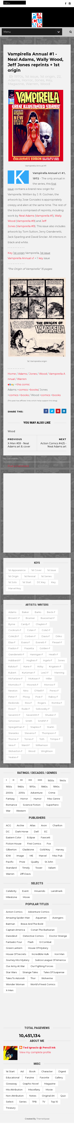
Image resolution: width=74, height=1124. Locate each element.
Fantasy (10, 799)
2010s (22, 793)
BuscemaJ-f (48, 619)
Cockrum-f (15, 631)
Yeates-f (14, 758)
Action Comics (14, 912)
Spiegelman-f (33, 727)
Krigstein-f (15, 673)
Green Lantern (14, 948)
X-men (9, 991)
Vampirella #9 (38, 222)
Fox (49, 844)
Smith (45, 721)
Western (21, 811)
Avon (44, 826)
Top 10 (54, 1102)
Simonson (31, 721)
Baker (25, 613)
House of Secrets (16, 955)
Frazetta (29, 649)
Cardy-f (25, 625)
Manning (27, 679)
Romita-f (28, 709)
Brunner (30, 619)
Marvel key (15, 589)
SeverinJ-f (34, 715)
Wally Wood (20, 222)
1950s (9, 787)
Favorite (44, 1078)
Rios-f (57, 703)
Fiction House (13, 844)
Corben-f (30, 637)
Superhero (52, 805)
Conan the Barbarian (43, 930)
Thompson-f (16, 739)
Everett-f (41, 643)
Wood (45, 86)
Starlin (12, 734)
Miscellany (34, 1090)
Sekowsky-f (16, 715)
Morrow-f (31, 691)
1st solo (13, 583)
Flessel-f (57, 643)
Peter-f (43, 697)
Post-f (12, 703)
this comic (23, 385)
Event (25, 892)
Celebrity (11, 892)
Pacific (10, 862)
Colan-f (31, 631)
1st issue (31, 79)
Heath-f (53, 655)
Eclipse (31, 838)
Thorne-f (34, 739)
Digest (62, 1072)
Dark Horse (21, 832)
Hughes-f (32, 661)
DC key (41, 583)
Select (9, 1102)
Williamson (58, 746)
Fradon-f (14, 649)
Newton (47, 691)
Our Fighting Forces (42, 967)
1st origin (47, 79)
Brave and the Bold (32, 924)
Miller (29, 685)
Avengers (57, 918)
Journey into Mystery (17, 960)
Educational (12, 1078)
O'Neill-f (13, 697)
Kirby (53, 667)
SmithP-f (14, 727)
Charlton (57, 826)
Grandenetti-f (16, 655)
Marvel (43, 856)
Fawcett (45, 838)
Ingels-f (47, 661)
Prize (22, 862)
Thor (33, 979)
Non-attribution (15, 1096)
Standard (11, 868)
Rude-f (56, 709)
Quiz (63, 1096)
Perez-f (28, 697)
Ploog (56, 697)
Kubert (30, 673)
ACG (8, 826)
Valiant (52, 868)
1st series (46, 577)
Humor (38, 799)
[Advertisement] (37, 514)
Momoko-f (44, 685)
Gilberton (11, 850)
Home (12, 374)
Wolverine (47, 979)
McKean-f (14, 685)
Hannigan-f (36, 655)
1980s (44, 787)
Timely (26, 868)
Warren (32, 86)
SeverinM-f (52, 715)
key (41, 259)
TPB (34, 1102)
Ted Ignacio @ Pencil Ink (39, 1048)
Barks (38, 613)
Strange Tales (30, 973)
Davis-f (46, 637)
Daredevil (11, 936)
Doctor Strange (58, 936)
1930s (51, 781)
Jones (39, 82)
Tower (38, 868)
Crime (51, 793)
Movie (26, 898)
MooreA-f (14, 691)
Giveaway (11, 1084)
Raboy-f (26, 703)
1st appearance (17, 571)
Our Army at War (15, 967)
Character (47, 1072)
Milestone (11, 898)
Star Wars (11, 973)
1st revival (30, 577)
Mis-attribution (14, 1090)
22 (59, 79)
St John (49, 862)
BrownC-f (14, 619)
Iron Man (59, 955)
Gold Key (45, 850)
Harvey (60, 850)
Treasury (11, 1108)
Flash (31, 942)
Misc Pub (57, 856)
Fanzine (29, 1078)
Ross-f (42, 709)
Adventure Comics (38, 912)
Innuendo (39, 892)
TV (43, 1102)
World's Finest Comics (42, 985)
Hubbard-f (15, 661)
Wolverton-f (16, 752)
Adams (14, 82)
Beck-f (51, 613)
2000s (9, 793)
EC (45, 832)
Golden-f (45, 649)
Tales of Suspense (54, 973)
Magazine (16, 86)
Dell (36, 832)
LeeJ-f (12, 679)
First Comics (34, 844)
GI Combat (45, 942)
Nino (60, 691)
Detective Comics (33, 936)
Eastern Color (13, 838)
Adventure (37, 793)
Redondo (42, 703)
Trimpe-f (14, 746)
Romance (11, 805)
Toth (62, 739)
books (34, 390)
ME (31, 856)
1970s (18, 79)
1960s (21, 787)
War (8, 811)
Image (20, 856)
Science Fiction (31, 805)
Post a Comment (18, 467)
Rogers (13, 709)
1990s (56, 787)
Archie (20, 826)
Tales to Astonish (15, 979)
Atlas (32, 826)
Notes (32, 1096)
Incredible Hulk (40, 955)
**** (30, 781)
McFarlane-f (45, 679)
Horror (27, 82)
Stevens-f (43, 734)
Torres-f (49, 739)
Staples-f (52, 727)
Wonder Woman (15, 985)
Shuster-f (14, 721)
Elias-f (12, 643)
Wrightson (47, 752)
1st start (27, 583)
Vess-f (28, 746)
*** (21, 781)
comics (23, 390)
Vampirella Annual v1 (21, 259)
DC (8, 832)
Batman (10, 924)
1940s (63, 781)
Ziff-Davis (25, 874)
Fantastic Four (14, 942)
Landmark (56, 892)
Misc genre (53, 799)
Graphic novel (31, 1084)
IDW (8, 856)
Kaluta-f (25, 667)
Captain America (15, 930)
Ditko (59, 637)
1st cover (37, 571)
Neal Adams (39, 217)
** (13, 781)
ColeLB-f (14, 637)
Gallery (59, 1078)
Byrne (12, 625)
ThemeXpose (42, 1119)
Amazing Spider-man (18, 918)
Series (22, 1102)
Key (49, 82)
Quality (35, 862)
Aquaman (41, 918)
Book (32, 1072)
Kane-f (40, 667)
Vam (51, 217)
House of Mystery (38, 948)
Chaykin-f (41, 625)
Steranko (26, 734)
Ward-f (42, 746)
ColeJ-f (46, 631)
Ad (22, 1072)
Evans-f (25, 643)
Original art (48, 1096)
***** (40, 781)
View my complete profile (35, 1053)
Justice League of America (50, 960)
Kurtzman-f (46, 673)
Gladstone (28, 850)
